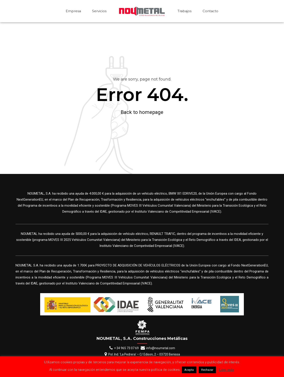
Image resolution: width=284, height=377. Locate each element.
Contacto (210, 11)
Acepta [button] (189, 369)
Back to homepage (142, 112)
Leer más (226, 370)
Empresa (73, 11)
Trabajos (184, 11)
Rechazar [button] (207, 369)
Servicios (99, 11)
